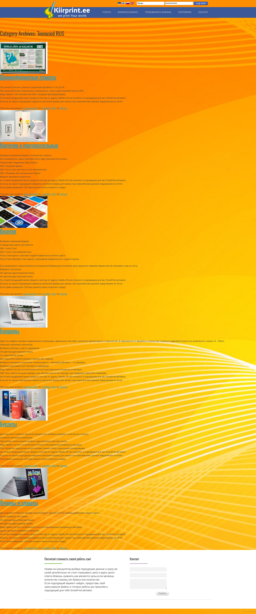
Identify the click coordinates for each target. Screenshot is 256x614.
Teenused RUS (31, 108)
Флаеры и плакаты (19, 503)
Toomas (63, 108)
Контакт (203, 12)
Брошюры (9, 331)
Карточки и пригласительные (29, 145)
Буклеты (8, 424)
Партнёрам (184, 12)
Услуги (106, 12)
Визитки (8, 231)
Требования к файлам (158, 12)
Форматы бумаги (128, 12)
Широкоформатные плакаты (28, 77)
